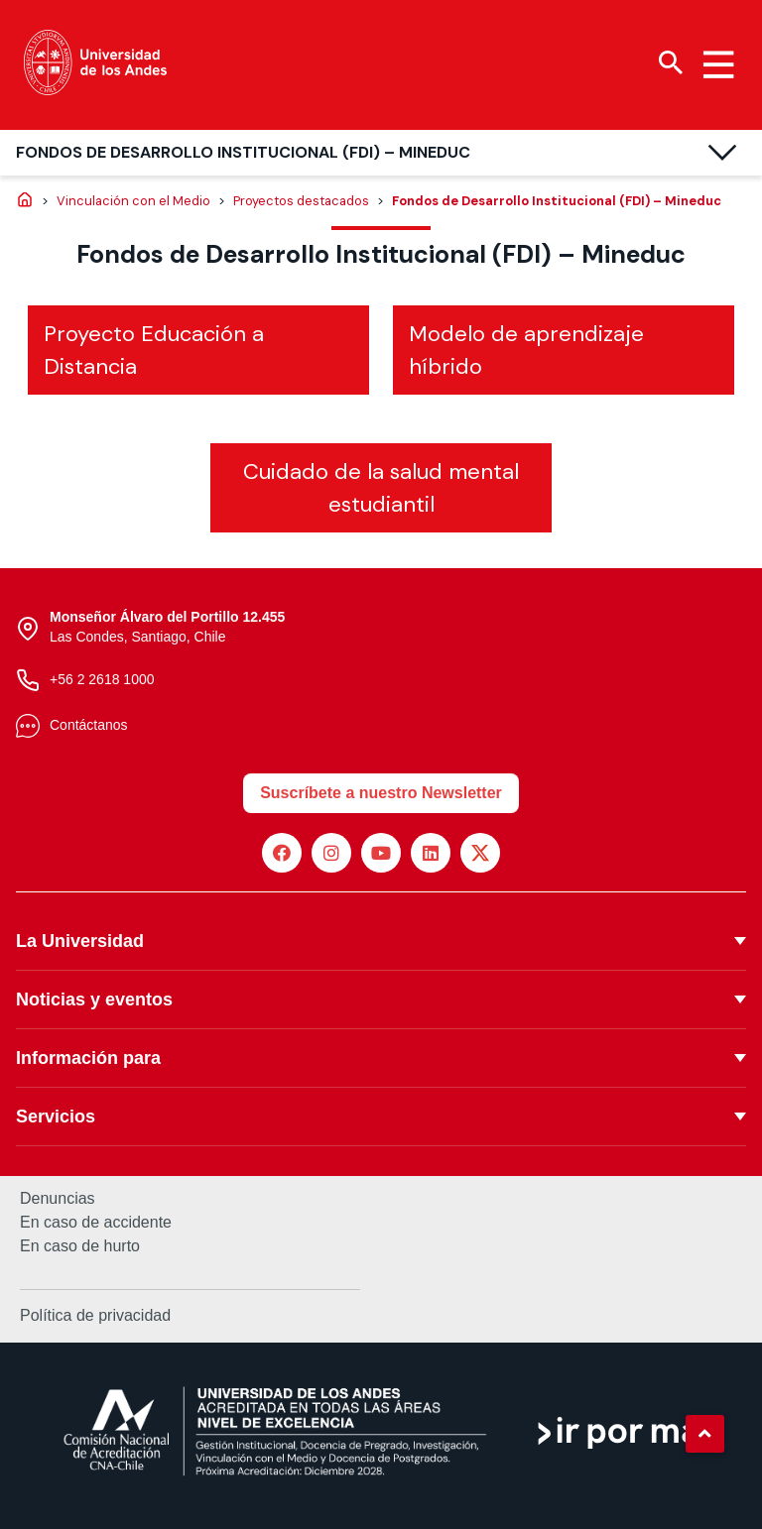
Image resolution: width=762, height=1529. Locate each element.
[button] (704, 1434)
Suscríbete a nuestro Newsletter (381, 792)
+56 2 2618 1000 (102, 679)
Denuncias (57, 1199)
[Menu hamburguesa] (718, 64)
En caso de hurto (80, 1246)
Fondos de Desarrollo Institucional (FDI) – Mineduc (243, 152)
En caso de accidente (96, 1223)
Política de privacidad (95, 1315)
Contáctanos (89, 725)
